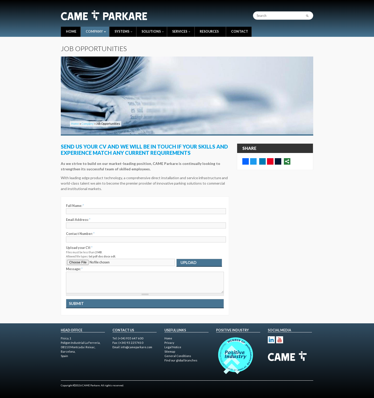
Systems (123, 31)
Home (71, 31)
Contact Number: (80, 234)
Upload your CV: (79, 248)
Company (96, 31)
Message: (74, 269)
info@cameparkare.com (136, 347)
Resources (209, 31)
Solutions (153, 31)
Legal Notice (172, 347)
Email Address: (78, 220)
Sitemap (169, 351)
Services (181, 31)
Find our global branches (180, 360)
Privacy (169, 342)
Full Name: (75, 206)
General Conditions (177, 356)
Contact (239, 31)
